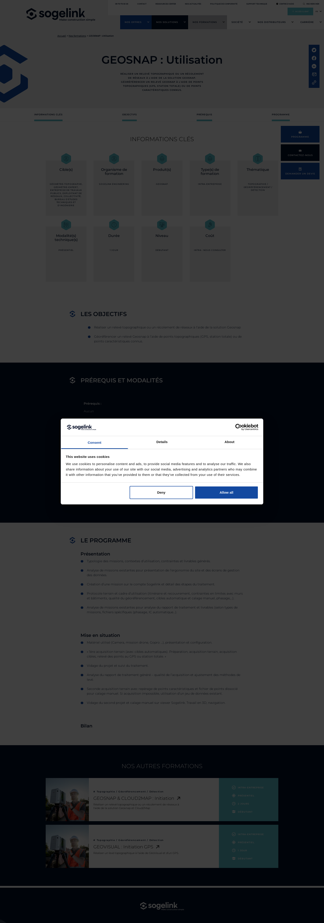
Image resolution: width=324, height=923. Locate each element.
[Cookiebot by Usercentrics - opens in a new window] (238, 427)
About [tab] (229, 442)
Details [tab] (162, 442)
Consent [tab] (94, 442)
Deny (161, 492)
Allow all (226, 492)
